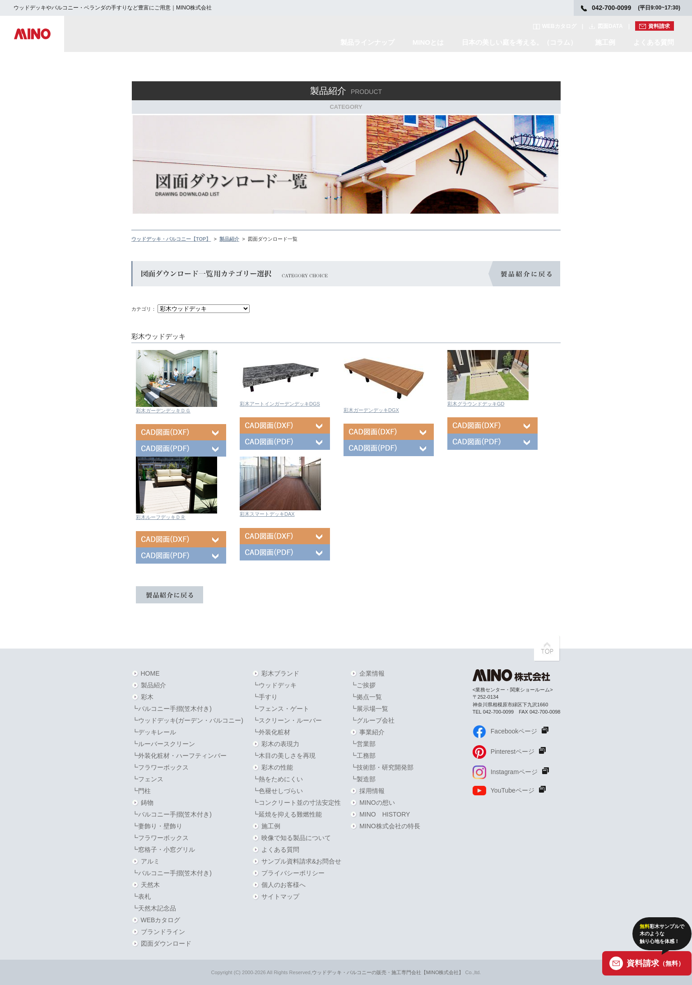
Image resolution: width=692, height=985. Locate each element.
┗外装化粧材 (271, 732)
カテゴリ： (143, 309)
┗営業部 (363, 743)
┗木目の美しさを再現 (284, 755)
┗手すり (265, 696)
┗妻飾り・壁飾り (157, 826)
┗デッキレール (154, 732)
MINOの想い (377, 802)
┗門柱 (141, 790)
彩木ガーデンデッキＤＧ (163, 410)
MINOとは (428, 42)
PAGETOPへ (547, 648)
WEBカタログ (559, 26)
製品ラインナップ (367, 42)
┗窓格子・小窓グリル (163, 849)
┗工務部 (363, 755)
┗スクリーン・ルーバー (287, 720)
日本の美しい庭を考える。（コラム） (519, 42)
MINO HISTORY (384, 814)
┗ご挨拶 (363, 685)
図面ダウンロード (166, 943)
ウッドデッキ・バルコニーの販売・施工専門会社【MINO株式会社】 (388, 972)
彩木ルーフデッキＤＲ (161, 517)
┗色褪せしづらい (277, 790)
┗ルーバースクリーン (163, 743)
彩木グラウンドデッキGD (476, 403)
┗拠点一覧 (366, 696)
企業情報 (372, 673)
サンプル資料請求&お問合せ (301, 861)
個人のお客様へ (283, 884)
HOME (150, 673)
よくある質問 (653, 42)
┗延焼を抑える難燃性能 (287, 814)
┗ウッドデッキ (274, 685)
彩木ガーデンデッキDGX (371, 410)
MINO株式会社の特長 (389, 826)
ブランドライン (163, 931)
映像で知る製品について (296, 837)
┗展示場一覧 (369, 708)
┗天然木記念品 (154, 908)
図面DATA (610, 26)
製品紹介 (153, 685)
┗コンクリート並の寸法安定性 (296, 802)
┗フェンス (147, 779)
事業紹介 (372, 732)
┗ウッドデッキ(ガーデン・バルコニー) (187, 720)
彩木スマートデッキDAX (267, 514)
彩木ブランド (280, 673)
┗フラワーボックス (160, 767)
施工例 (605, 42)
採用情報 (372, 790)
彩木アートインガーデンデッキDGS (280, 403)
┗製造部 (363, 779)
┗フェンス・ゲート (280, 708)
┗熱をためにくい (277, 779)
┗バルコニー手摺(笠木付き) (172, 708)
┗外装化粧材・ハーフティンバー (179, 755)
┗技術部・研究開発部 (381, 767)
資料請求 (659, 26)
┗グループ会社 (372, 720)
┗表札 (141, 896)
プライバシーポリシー (293, 873)
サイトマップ (280, 896)
